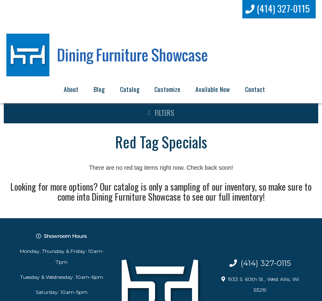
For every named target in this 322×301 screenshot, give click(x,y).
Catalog (130, 89)
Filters (164, 113)
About (71, 89)
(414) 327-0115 (277, 8)
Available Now (212, 89)
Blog (99, 89)
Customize (167, 89)
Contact (255, 89)
